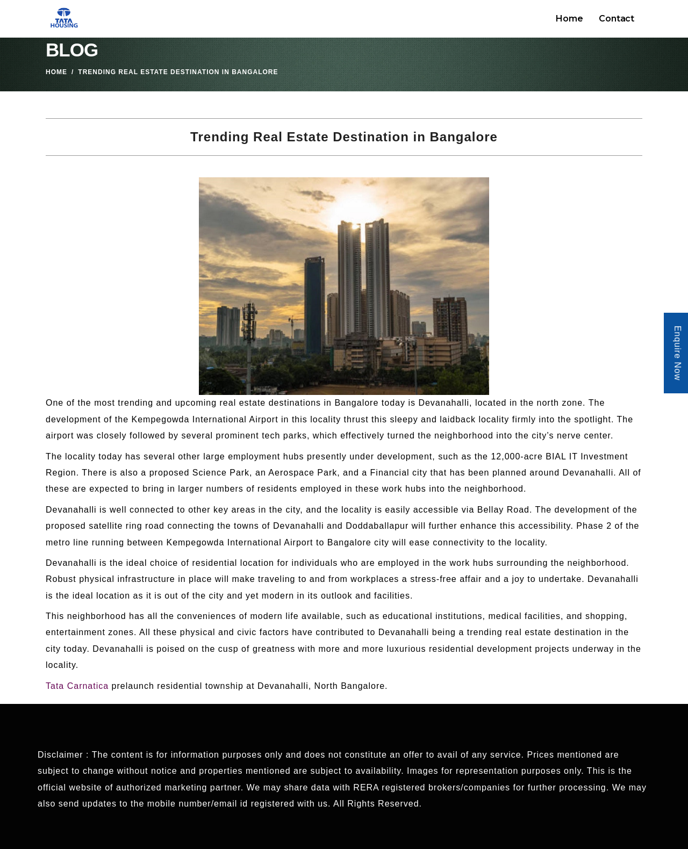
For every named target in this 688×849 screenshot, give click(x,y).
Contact (616, 18)
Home (569, 18)
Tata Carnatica (77, 685)
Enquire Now (677, 353)
